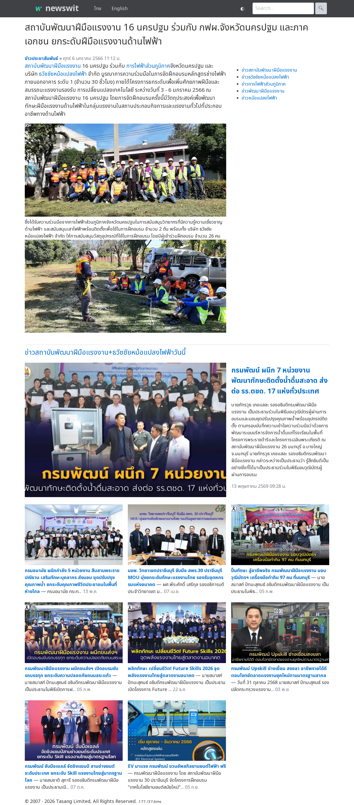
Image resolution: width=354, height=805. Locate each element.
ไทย (97, 8)
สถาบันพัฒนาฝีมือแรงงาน (53, 66)
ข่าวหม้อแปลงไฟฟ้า (259, 98)
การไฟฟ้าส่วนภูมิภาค (148, 66)
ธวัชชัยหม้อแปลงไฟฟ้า (63, 74)
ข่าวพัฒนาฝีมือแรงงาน (263, 91)
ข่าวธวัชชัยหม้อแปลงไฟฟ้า (265, 77)
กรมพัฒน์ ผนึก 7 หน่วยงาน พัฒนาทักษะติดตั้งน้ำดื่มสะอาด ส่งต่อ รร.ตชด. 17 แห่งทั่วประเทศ (279, 381)
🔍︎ (321, 8)
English (120, 8)
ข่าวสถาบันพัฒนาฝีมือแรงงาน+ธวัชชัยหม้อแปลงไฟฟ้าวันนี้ (105, 352)
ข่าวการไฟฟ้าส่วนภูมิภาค (264, 84)
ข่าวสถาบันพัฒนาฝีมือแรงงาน (269, 70)
